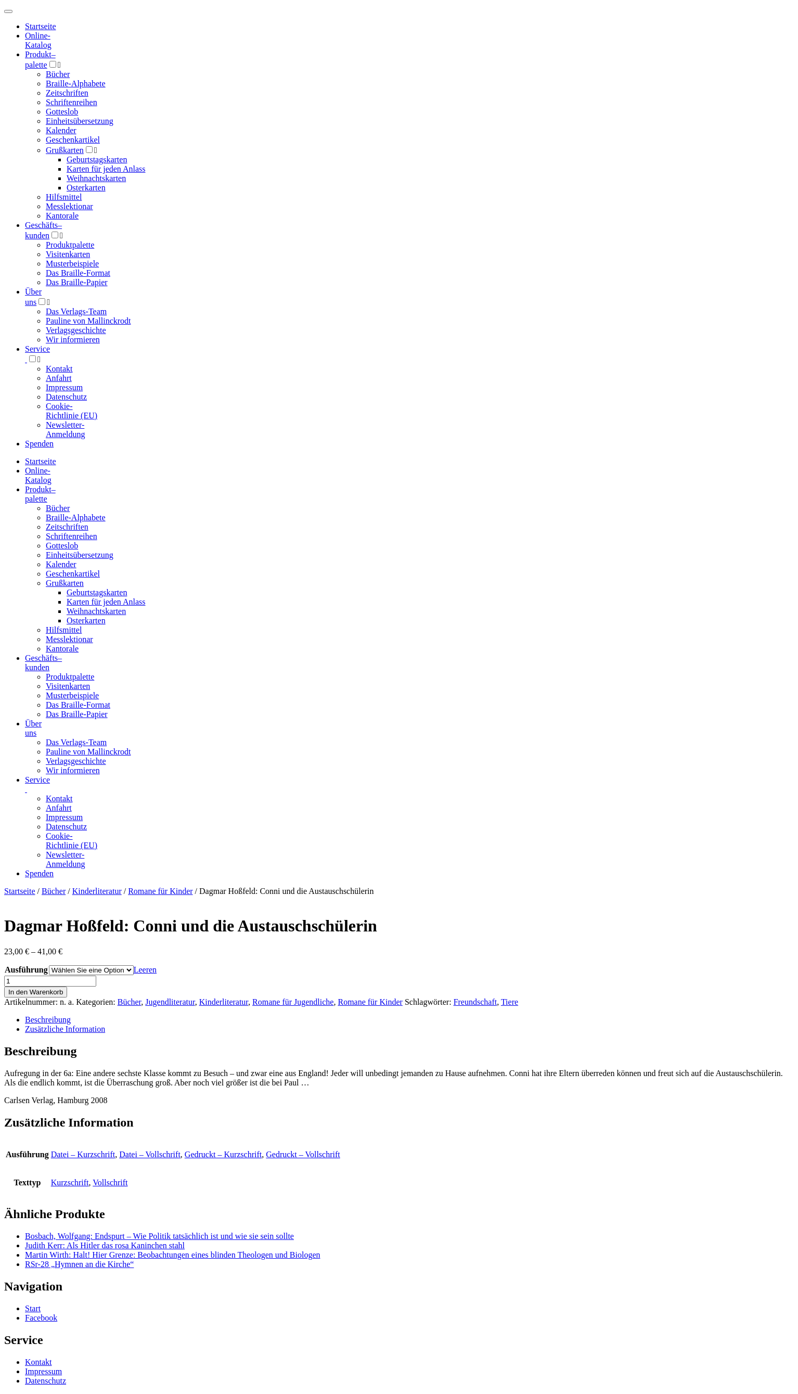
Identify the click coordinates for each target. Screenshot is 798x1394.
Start (33, 1308)
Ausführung (26, 969)
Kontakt (59, 368)
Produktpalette (70, 244)
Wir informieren (73, 339)
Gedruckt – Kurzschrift (223, 1154)
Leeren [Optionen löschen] (145, 969)
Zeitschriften (67, 92)
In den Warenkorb (35, 992)
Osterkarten (86, 187)
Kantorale (62, 215)
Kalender (61, 130)
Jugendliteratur (170, 1001)
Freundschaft (475, 1001)
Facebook (41, 1317)
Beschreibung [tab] (48, 1019)
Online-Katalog (38, 40)
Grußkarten (65, 150)
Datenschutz (66, 396)
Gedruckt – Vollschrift (303, 1154)
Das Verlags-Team (76, 311)
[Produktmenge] (50, 981)
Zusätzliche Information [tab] (65, 1029)
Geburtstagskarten (97, 159)
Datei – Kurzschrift (83, 1154)
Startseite (19, 891)
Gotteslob (62, 111)
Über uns (33, 728)
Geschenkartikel (73, 139)
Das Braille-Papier (77, 282)
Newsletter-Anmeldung (65, 429)
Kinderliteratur (97, 891)
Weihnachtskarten (96, 178)
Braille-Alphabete (76, 83)
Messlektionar (69, 206)
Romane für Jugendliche (292, 1001)
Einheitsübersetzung (79, 121)
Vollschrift (110, 1182)
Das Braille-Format (78, 272)
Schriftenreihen (71, 102)
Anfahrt (59, 378)
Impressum (64, 387)
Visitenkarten (68, 254)
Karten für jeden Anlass (106, 168)
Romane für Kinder (160, 891)
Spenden (39, 443)
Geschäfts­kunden (43, 663)
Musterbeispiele (72, 263)
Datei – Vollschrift (150, 1154)
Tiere (509, 1001)
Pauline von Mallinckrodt (88, 320)
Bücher (58, 74)
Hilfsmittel (64, 197)
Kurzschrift (70, 1182)
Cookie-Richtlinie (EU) (71, 411)
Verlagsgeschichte (76, 330)
